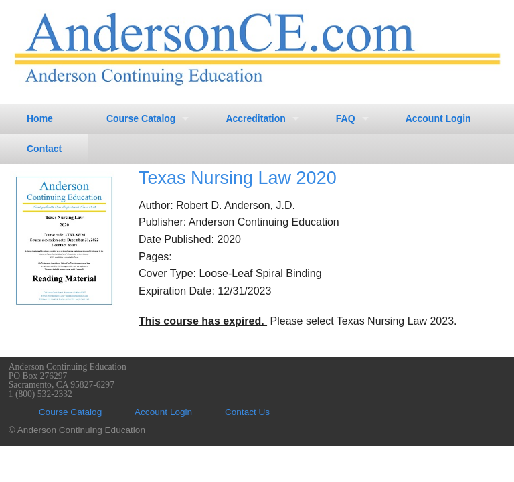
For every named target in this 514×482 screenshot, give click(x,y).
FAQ (345, 118)
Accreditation (255, 118)
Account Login (438, 118)
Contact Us (247, 412)
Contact (44, 148)
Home (40, 118)
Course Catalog (140, 118)
